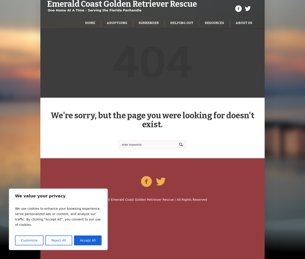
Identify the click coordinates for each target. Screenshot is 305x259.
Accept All (88, 240)
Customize (29, 240)
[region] (58, 219)
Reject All (58, 240)
